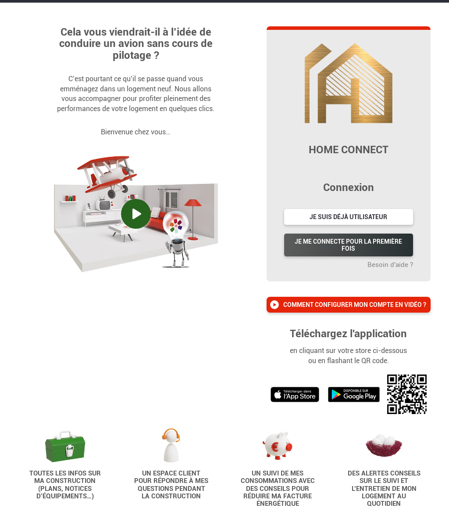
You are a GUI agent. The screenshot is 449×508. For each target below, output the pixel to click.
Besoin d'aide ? (390, 264)
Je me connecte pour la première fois (348, 245)
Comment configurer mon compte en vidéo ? (354, 304)
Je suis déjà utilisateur (348, 216)
